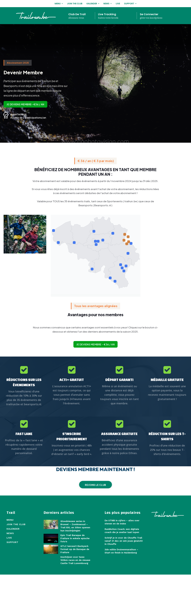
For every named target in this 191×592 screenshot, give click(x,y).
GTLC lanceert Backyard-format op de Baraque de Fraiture (74, 566)
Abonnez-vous (76, 17)
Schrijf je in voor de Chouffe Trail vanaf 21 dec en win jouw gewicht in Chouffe (124, 558)
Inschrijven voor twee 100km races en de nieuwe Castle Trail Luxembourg (75, 577)
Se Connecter (149, 14)
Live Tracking (107, 14)
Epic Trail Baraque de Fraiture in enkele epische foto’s (75, 555)
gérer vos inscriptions (151, 17)
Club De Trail (77, 14)
